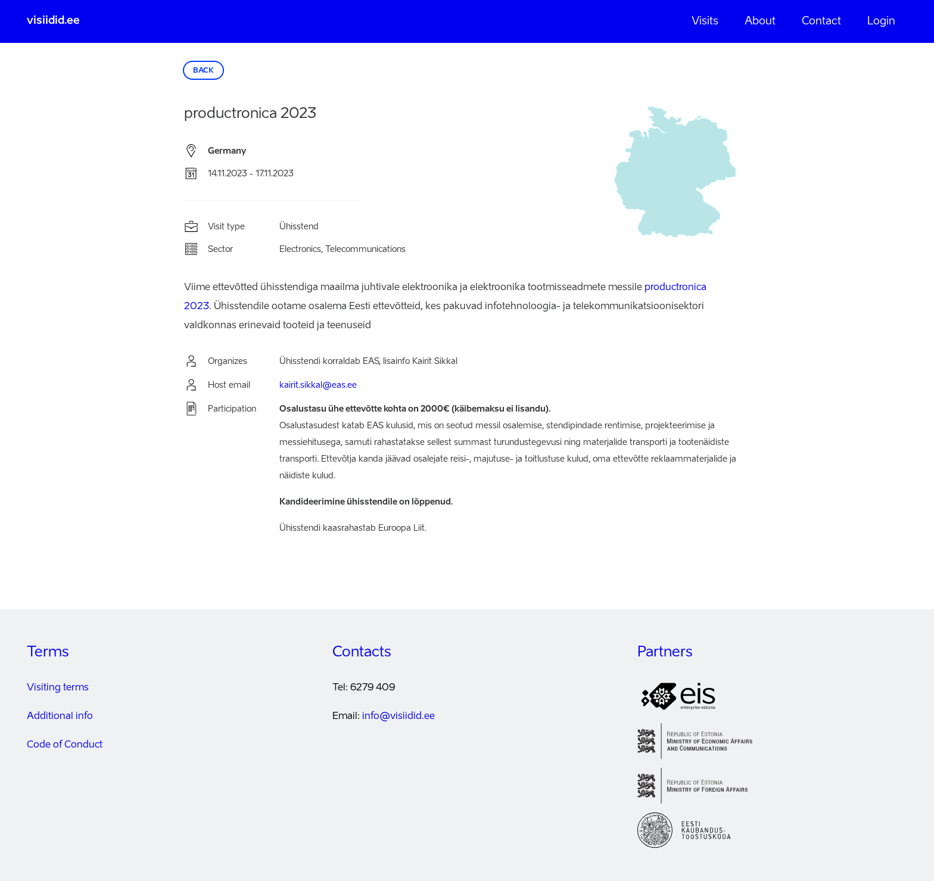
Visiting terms (58, 688)
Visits (705, 21)
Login (881, 21)
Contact (821, 21)
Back (203, 70)
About (760, 21)
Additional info (60, 716)
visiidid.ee (53, 20)
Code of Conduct (64, 745)
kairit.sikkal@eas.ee (318, 385)
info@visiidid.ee (398, 716)
